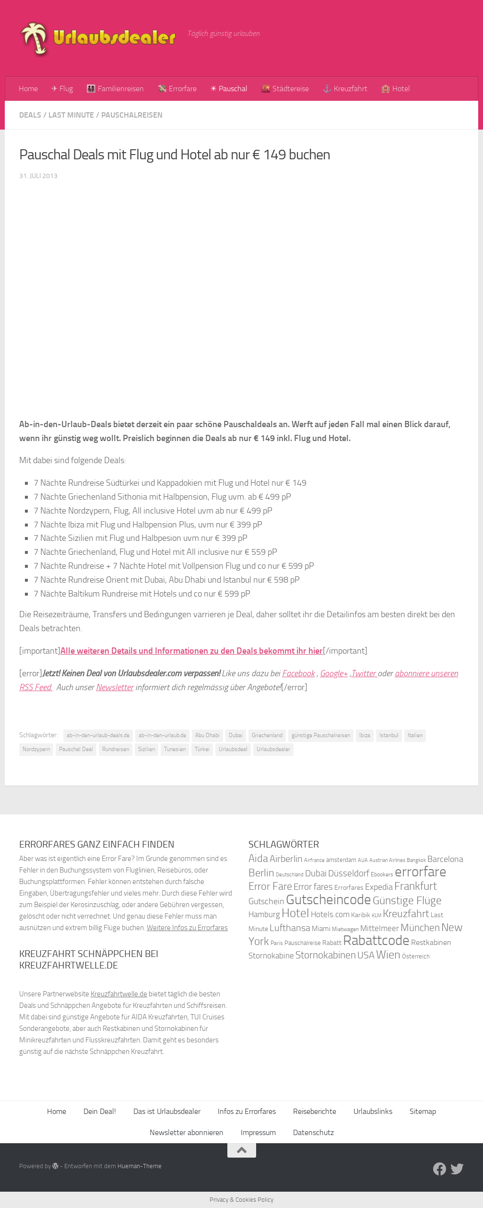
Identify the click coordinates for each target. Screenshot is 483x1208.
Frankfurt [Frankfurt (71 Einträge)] (415, 886)
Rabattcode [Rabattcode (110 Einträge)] (376, 940)
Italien (415, 735)
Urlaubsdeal (233, 749)
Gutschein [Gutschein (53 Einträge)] (266, 901)
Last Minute (71, 115)
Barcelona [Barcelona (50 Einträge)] (445, 859)
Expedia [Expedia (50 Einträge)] (379, 887)
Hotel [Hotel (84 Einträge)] (295, 913)
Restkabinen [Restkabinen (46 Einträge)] (431, 942)
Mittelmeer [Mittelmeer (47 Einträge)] (379, 928)
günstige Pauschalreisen (321, 735)
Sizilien (146, 749)
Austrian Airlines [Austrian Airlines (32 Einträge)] (387, 860)
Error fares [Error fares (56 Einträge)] (313, 886)
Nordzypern (36, 749)
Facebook (298, 673)
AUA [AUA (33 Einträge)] (363, 860)
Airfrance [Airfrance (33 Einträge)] (314, 860)
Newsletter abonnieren (187, 1132)
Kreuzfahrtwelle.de (119, 994)
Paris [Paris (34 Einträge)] (277, 943)
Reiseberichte (314, 1111)
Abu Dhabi (207, 735)
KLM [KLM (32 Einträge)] (376, 915)
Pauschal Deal (76, 749)
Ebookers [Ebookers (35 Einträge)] (382, 874)
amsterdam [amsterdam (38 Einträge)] (341, 859)
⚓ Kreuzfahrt (344, 88)
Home (28, 88)
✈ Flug (62, 88)
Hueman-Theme (140, 1166)
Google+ (334, 673)
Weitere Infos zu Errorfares (187, 927)
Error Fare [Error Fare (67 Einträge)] (270, 886)
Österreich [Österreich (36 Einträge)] (416, 956)
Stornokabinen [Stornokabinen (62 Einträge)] (325, 955)
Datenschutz (313, 1132)
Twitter (364, 673)
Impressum (258, 1132)
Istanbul (389, 735)
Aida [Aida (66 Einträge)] (258, 858)
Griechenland (267, 735)
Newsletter (114, 687)
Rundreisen (115, 749)
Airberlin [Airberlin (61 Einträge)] (286, 858)
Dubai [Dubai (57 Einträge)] (316, 873)
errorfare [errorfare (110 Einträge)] (421, 871)
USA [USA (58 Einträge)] (366, 955)
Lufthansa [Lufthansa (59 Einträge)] (290, 927)
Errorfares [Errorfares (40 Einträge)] (349, 888)
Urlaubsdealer (273, 749)
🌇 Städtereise (285, 88)
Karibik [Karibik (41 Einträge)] (360, 915)
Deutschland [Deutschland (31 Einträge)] (290, 875)
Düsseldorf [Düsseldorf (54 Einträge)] (348, 873)
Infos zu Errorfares (247, 1111)
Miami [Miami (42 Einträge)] (321, 928)
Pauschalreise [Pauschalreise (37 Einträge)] (302, 942)
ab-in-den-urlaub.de (162, 735)
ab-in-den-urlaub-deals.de (98, 735)
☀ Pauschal (228, 88)
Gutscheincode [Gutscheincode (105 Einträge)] (328, 899)
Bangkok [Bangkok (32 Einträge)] (416, 860)
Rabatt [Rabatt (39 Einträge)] (332, 943)
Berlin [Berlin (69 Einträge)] (261, 872)
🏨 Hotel (395, 88)
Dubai (236, 735)
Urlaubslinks (372, 1111)
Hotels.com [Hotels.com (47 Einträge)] (330, 914)
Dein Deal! (99, 1111)
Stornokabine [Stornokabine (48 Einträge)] (271, 955)
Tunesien (175, 749)
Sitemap (423, 1111)
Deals (30, 115)
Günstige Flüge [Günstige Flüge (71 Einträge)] (407, 900)
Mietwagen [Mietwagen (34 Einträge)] (345, 929)
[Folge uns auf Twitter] (457, 1169)
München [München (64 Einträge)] (420, 927)
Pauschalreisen (132, 115)
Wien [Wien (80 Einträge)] (388, 954)
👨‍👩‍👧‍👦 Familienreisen (115, 88)
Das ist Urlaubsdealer (166, 1111)
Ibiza (364, 735)
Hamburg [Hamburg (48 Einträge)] (264, 914)
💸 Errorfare (177, 88)
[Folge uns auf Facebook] (440, 1169)
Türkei (202, 749)
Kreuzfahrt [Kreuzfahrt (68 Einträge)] (406, 913)
